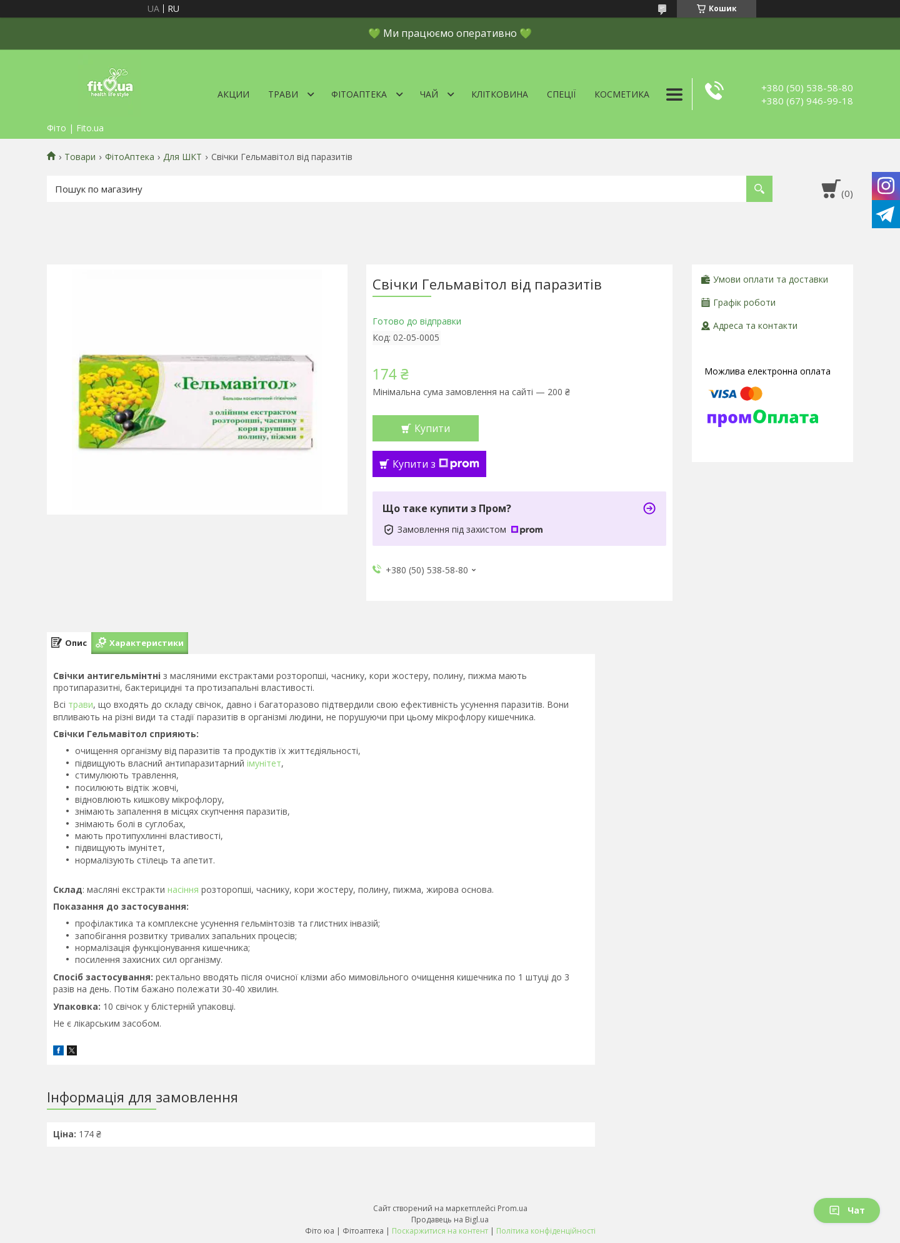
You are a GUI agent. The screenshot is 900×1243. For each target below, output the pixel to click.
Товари (80, 157)
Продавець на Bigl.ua (450, 1219)
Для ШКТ (182, 157)
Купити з (435, 464)
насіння (183, 889)
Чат (847, 1210)
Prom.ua (513, 1208)
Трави (283, 94)
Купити (432, 428)
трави (80, 704)
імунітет (264, 763)
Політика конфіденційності (546, 1230)
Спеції (561, 94)
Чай (429, 94)
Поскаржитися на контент (440, 1230)
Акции (233, 94)
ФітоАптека (359, 94)
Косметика (621, 94)
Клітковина (499, 94)
